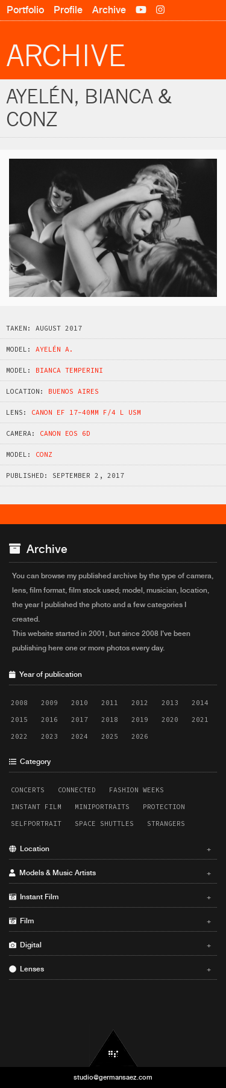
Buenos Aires (73, 391)
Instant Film (36, 806)
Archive (109, 10)
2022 (19, 736)
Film (110, 921)
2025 (109, 736)
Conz (44, 454)
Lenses (110, 969)
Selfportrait (36, 823)
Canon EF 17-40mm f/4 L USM (86, 412)
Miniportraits (102, 806)
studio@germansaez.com (113, 1077)
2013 (170, 702)
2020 (170, 719)
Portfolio (25, 10)
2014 (200, 702)
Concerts (28, 790)
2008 (19, 702)
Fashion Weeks (136, 790)
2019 (139, 719)
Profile (68, 10)
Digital (110, 945)
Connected (77, 790)
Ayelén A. (55, 349)
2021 (200, 719)
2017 (79, 719)
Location (110, 849)
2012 (139, 702)
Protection (164, 806)
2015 (19, 719)
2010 (79, 702)
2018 (109, 719)
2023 (49, 736)
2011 (109, 702)
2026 (139, 736)
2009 (49, 702)
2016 (49, 719)
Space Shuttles (104, 823)
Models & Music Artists (110, 873)
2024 (79, 736)
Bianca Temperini (69, 370)
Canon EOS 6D (65, 433)
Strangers (166, 823)
